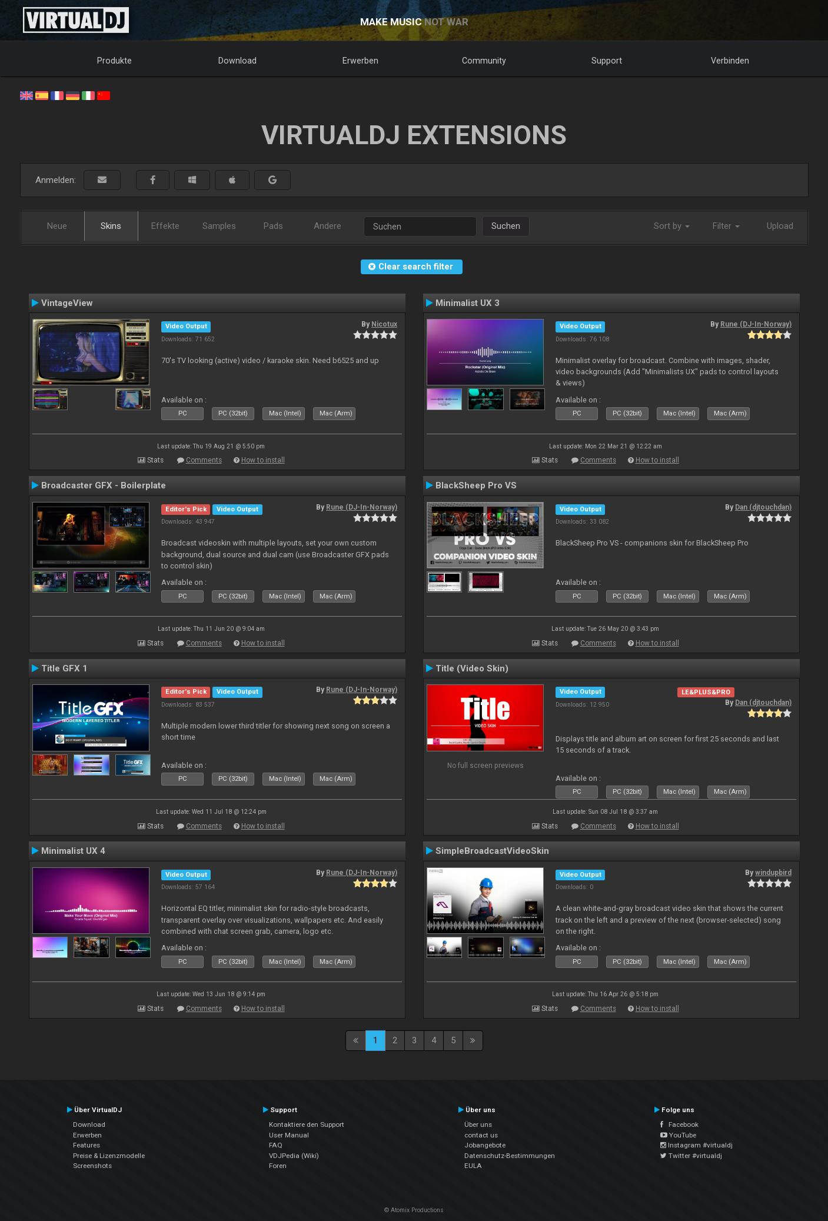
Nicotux (384, 324)
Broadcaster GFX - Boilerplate (103, 485)
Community (484, 60)
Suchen (505, 226)
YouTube (678, 1135)
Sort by (672, 226)
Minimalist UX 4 (73, 851)
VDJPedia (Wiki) (294, 1156)
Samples (219, 226)
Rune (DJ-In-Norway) (756, 324)
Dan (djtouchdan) (763, 507)
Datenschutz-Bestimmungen (509, 1156)
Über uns (478, 1124)
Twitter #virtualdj (691, 1156)
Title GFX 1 (64, 668)
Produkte (114, 60)
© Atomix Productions (414, 1210)
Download (237, 60)
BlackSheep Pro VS (476, 485)
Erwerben (360, 60)
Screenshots (92, 1166)
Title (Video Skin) (471, 668)
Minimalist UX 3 (467, 303)
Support (606, 60)
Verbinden (730, 60)
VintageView (67, 303)
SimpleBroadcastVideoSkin (492, 851)
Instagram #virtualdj (696, 1145)
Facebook (679, 1124)
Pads (273, 226)
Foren (278, 1166)
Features (86, 1145)
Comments (204, 460)
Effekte (165, 226)
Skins (111, 226)
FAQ (275, 1145)
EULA (473, 1166)
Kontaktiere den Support (306, 1124)
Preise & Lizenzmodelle (109, 1156)
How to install (263, 460)
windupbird (773, 873)
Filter (726, 226)
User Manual (289, 1135)
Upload (780, 226)
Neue (57, 226)
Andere (327, 226)
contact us (481, 1135)
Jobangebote (485, 1145)
